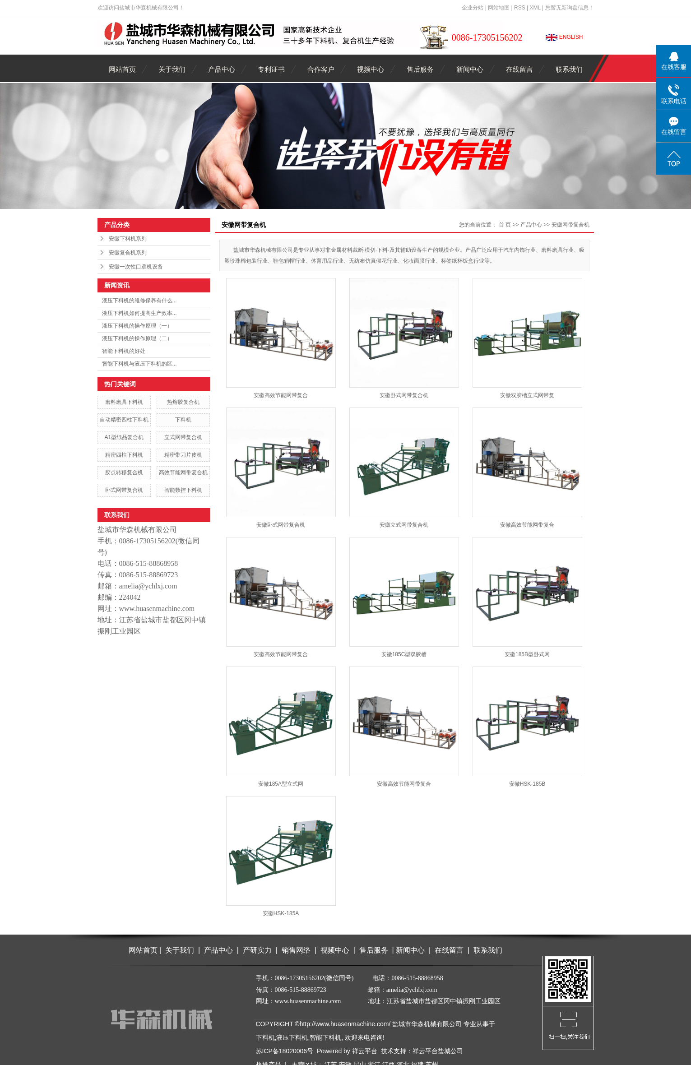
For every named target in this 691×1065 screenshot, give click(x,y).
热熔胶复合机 (183, 402)
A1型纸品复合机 (124, 437)
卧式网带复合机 (124, 490)
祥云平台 (364, 1051)
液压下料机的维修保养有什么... (139, 300)
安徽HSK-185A (281, 913)
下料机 (183, 420)
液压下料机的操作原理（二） (137, 338)
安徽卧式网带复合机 (404, 395)
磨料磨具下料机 (124, 402)
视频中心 (370, 69)
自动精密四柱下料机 (124, 420)
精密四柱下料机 (124, 455)
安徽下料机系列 (128, 239)
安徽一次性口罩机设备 (136, 267)
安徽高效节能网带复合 (281, 395)
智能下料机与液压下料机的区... (139, 364)
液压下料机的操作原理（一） (137, 326)
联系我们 (569, 69)
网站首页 (122, 69)
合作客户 (320, 69)
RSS (519, 8)
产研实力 (259, 950)
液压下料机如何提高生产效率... (139, 313)
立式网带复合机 (183, 437)
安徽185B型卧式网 (527, 654)
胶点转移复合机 (124, 472)
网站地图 (499, 8)
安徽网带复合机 (570, 225)
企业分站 (472, 8)
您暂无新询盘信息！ (569, 8)
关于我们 (172, 69)
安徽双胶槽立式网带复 (527, 395)
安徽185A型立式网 (280, 784)
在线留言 (519, 69)
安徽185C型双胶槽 (404, 654)
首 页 (505, 225)
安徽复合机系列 (128, 253)
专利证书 (271, 69)
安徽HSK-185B (527, 784)
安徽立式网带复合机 (404, 525)
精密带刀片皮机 (183, 455)
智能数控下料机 (183, 490)
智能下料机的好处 (123, 351)
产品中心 (221, 69)
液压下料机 (292, 1037)
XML (534, 8)
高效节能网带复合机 (183, 472)
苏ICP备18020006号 (285, 1051)
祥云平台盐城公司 (438, 1051)
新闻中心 (469, 69)
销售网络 (296, 950)
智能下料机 (325, 1037)
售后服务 (420, 69)
